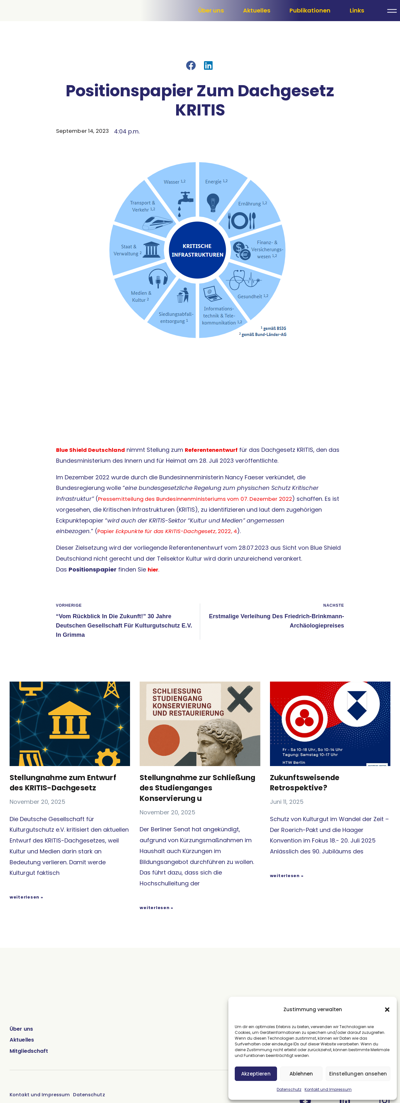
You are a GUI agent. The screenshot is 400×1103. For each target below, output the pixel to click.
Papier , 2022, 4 (172, 560)
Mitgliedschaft (31, 1095)
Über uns (211, 25)
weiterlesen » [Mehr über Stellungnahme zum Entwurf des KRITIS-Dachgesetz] (27, 930)
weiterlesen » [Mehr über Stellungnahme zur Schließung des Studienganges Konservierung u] (157, 950)
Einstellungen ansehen (358, 1073)
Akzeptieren (256, 1073)
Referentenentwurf (218, 479)
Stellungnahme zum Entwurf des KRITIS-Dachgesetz (66, 816)
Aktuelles (256, 25)
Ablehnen (302, 1073)
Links (357, 25)
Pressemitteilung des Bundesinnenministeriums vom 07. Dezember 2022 (200, 528)
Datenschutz (289, 1089)
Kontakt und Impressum (328, 1089)
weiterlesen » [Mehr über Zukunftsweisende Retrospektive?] (287, 909)
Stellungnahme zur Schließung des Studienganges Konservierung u (177, 826)
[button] (387, 1009)
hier (153, 599)
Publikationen (310, 25)
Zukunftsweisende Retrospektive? (306, 816)
